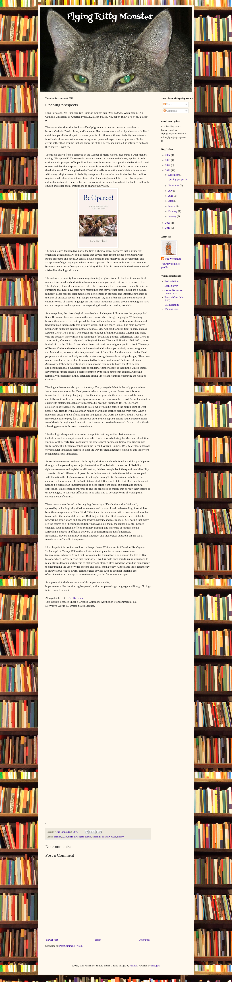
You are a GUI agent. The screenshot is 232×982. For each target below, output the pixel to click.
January (172, 216)
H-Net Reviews (74, 597)
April (171, 201)
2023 (168, 160)
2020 (168, 222)
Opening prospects (177, 179)
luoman (133, 965)
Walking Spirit (172, 309)
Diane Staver (171, 286)
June (170, 195)
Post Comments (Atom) (71, 946)
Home (98, 939)
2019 (168, 227)
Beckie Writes (172, 281)
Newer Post (52, 939)
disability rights (109, 836)
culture (88, 836)
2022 (168, 165)
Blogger (155, 965)
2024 (168, 155)
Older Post (144, 939)
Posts (167, 104)
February (173, 211)
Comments (170, 110)
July (170, 190)
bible (70, 836)
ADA (64, 836)
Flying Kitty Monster (99, 17)
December (173, 174)
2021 (168, 170)
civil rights (79, 836)
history (120, 836)
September (174, 185)
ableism (57, 836)
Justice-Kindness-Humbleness (174, 291)
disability (96, 836)
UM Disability (172, 305)
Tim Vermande (173, 259)
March (171, 206)
